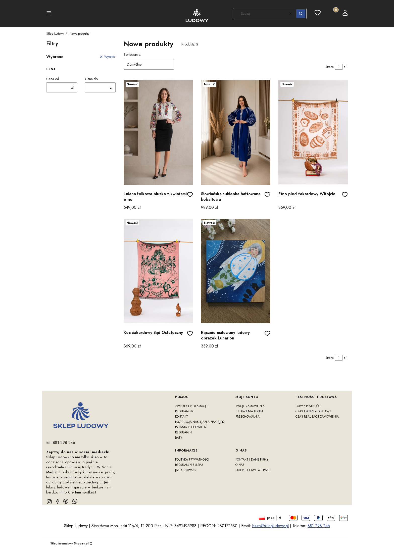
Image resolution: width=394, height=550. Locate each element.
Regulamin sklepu (189, 465)
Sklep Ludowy (55, 33)
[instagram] (49, 502)
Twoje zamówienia (250, 406)
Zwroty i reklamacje (191, 406)
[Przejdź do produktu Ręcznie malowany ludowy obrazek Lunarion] (235, 271)
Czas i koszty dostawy (313, 411)
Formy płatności (308, 406)
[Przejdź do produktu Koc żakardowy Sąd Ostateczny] (158, 271)
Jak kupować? (185, 470)
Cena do (91, 78)
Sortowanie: (132, 54)
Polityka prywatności (192, 459)
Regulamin (183, 432)
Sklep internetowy (69, 543)
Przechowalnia (247, 416)
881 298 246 (319, 526)
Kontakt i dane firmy (251, 459)
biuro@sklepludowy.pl (270, 526)
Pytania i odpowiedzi (191, 427)
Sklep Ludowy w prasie (253, 470)
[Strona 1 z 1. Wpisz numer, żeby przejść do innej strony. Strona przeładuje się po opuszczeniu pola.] (339, 67)
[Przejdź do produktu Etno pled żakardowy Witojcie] (313, 132)
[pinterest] (65, 501)
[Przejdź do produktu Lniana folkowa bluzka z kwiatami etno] (158, 132)
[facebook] (57, 501)
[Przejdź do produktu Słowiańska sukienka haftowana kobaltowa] (235, 132)
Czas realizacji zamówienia (317, 416)
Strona (329, 67)
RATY (178, 437)
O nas (239, 465)
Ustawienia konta (249, 411)
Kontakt (181, 416)
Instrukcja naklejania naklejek (199, 422)
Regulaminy (184, 411)
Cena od (52, 78)
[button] (48, 13)
